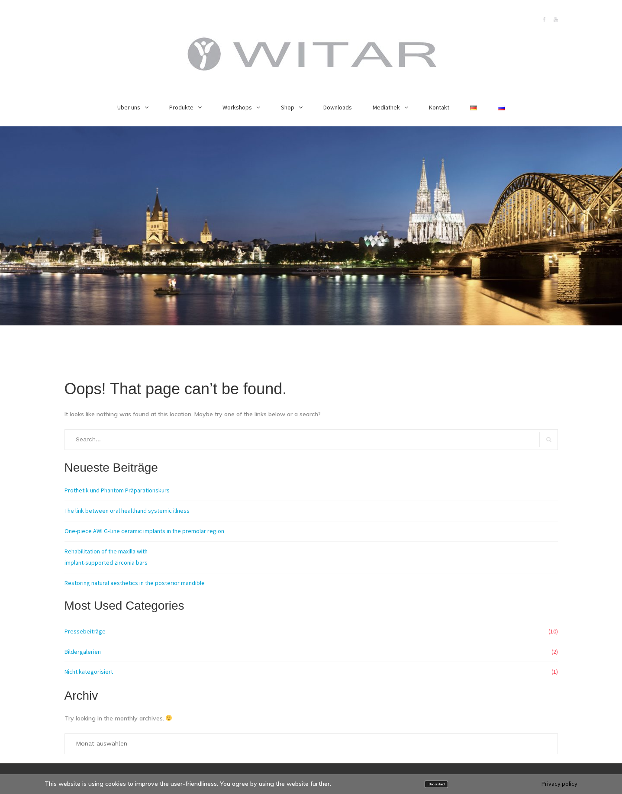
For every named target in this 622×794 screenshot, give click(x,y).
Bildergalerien (82, 652)
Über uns (128, 107)
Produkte (181, 107)
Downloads (337, 107)
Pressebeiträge (85, 631)
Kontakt (439, 107)
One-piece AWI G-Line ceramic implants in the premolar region (144, 531)
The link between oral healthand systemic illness (127, 510)
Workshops (237, 107)
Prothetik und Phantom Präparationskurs (117, 490)
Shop (287, 107)
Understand (437, 784)
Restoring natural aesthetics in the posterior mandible (134, 583)
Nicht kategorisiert (88, 671)
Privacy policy (559, 784)
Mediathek (386, 107)
